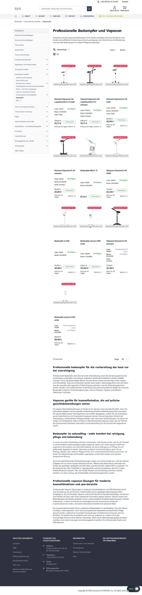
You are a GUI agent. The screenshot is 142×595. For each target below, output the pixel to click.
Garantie (16, 543)
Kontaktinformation (20, 561)
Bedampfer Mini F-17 (89, 170)
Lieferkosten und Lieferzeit (83, 543)
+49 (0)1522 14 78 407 (109, 2)
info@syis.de (51, 564)
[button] (133, 588)
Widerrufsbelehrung (21, 556)
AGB (14, 548)
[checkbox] (54, 54)
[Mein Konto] (114, 9)
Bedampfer (47, 21)
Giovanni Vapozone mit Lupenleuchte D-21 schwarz (89, 102)
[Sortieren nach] (63, 50)
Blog (74, 556)
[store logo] (23, 8)
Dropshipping (78, 548)
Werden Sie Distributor (82, 552)
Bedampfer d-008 (61, 241)
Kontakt (125, 2)
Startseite (18, 21)
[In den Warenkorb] (69, 121)
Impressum (17, 552)
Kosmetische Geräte (32, 21)
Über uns (16, 565)
